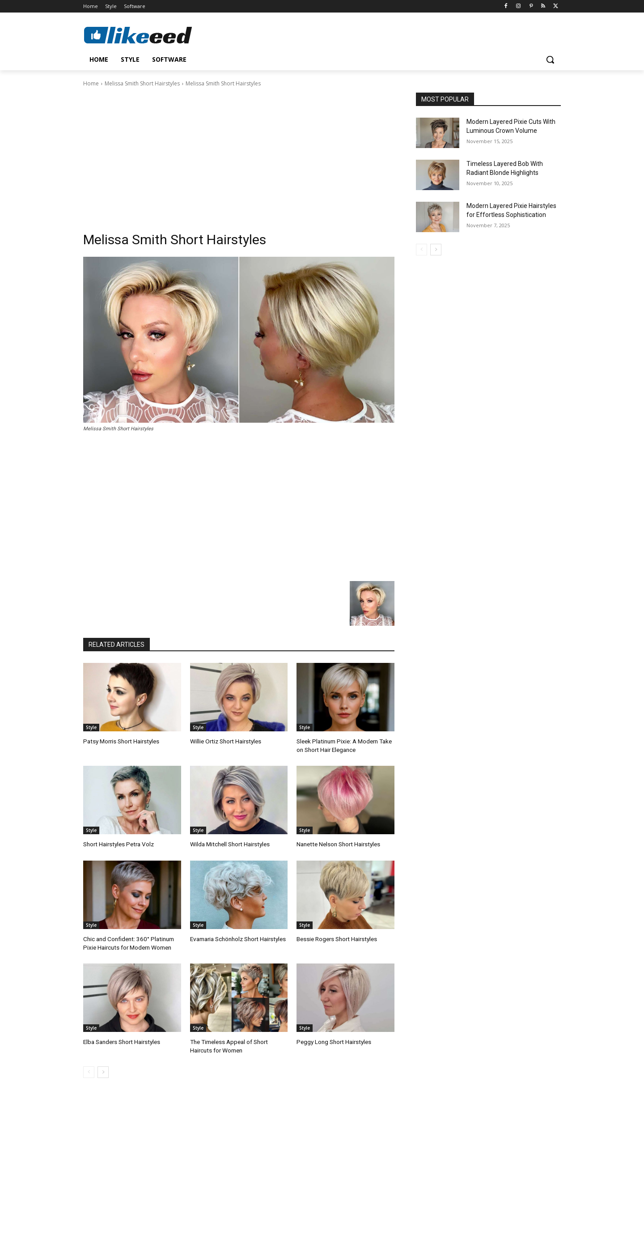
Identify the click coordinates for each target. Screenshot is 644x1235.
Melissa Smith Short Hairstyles (142, 83)
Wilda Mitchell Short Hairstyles (229, 843)
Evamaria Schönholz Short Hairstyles (237, 937)
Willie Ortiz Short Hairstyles (224, 741)
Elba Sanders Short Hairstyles (121, 1039)
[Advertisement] (238, 155)
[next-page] (103, 1069)
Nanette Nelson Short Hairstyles (337, 843)
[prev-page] (88, 1069)
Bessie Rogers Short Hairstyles (336, 937)
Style (91, 727)
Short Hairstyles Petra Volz (117, 843)
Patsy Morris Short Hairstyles (120, 741)
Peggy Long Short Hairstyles (333, 1039)
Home (91, 83)
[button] (550, 59)
